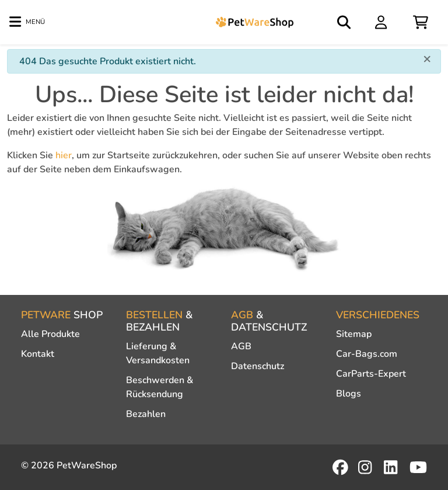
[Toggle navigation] (27, 22)
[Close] (427, 58)
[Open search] (344, 22)
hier (63, 155)
